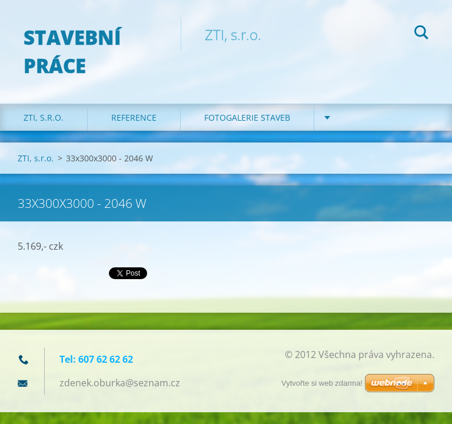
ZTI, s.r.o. (44, 117)
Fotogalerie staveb (247, 117)
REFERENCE (134, 117)
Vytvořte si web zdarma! (322, 383)
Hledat (421, 34)
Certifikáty (362, 117)
